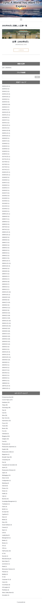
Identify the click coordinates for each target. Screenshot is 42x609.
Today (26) (5, 405)
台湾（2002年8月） (21, 42)
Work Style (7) (5, 561)
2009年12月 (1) (6, 213)
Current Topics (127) (7, 399)
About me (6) (5, 478)
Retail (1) (4, 566)
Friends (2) (5, 527)
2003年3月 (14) (6, 344)
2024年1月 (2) (5, 91)
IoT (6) (3, 553)
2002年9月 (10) (6, 359)
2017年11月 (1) (6, 159)
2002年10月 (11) (6, 357)
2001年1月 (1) (5, 375)
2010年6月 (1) (5, 208)
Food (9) (4, 441)
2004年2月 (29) (6, 315)
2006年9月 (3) (5, 237)
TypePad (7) (5, 514)
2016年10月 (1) (6, 174)
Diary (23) (4, 522)
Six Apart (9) (5, 511)
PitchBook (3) (5, 590)
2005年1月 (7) (5, 289)
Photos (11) (5, 488)
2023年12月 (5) (6, 94)
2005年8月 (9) (5, 271)
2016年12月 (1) (6, 172)
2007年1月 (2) (5, 229)
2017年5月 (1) (5, 164)
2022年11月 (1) (6, 114)
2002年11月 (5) (6, 354)
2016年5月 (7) (5, 187)
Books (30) (5, 428)
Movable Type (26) (7, 457)
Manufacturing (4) (6, 558)
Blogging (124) (6, 436)
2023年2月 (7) (5, 107)
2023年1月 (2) (5, 109)
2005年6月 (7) (5, 276)
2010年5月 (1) (5, 211)
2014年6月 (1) (5, 200)
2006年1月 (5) (5, 258)
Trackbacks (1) (6, 504)
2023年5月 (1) (5, 99)
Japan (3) (4, 472)
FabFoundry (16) (6, 550)
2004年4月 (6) (5, 310)
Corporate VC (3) (6, 579)
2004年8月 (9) (5, 299)
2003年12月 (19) (6, 320)
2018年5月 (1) (5, 151)
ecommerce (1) (6, 563)
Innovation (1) (5, 595)
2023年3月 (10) (6, 104)
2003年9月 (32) (6, 328)
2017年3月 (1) (5, 167)
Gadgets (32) (5, 438)
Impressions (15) (6, 420)
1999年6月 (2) (5, 383)
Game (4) (4, 506)
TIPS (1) (4, 548)
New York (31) (5, 418)
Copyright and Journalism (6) (9, 465)
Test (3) (4, 410)
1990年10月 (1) (6, 388)
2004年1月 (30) (6, 318)
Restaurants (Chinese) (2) (8, 470)
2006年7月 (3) (5, 242)
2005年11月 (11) (6, 263)
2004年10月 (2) (6, 294)
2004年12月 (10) (6, 292)
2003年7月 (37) (6, 333)
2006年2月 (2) (5, 255)
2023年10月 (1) (6, 96)
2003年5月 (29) (6, 339)
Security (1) (5, 556)
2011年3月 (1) (5, 206)
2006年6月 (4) (5, 245)
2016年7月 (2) (5, 182)
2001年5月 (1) (5, 372)
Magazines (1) (5, 454)
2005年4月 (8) (5, 281)
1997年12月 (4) (6, 385)
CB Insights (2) (6, 587)
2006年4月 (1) (5, 250)
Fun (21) (4, 431)
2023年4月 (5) (5, 101)
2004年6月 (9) (5, 305)
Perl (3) (4, 462)
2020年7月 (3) (5, 141)
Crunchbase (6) (6, 584)
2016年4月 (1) (5, 190)
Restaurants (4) (6, 444)
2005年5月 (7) (5, 279)
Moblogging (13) (6, 475)
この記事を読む (21, 50)
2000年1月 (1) (5, 380)
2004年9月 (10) (6, 297)
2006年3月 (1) (5, 253)
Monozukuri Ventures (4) (8, 569)
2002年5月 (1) (5, 365)
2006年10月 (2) (6, 234)
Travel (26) (5, 425)
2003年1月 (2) (5, 349)
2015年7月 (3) (5, 193)
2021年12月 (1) (6, 125)
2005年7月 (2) (5, 273)
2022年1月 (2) (5, 122)
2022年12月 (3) (6, 112)
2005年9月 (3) (5, 268)
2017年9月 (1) (5, 161)
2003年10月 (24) (6, 325)
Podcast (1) (5, 571)
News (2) (4, 517)
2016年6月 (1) (5, 185)
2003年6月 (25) (6, 336)
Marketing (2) (5, 483)
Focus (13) (5, 423)
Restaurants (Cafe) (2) (8, 451)
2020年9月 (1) (5, 138)
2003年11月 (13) (6, 323)
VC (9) (3, 577)
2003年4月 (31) (6, 341)
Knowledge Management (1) (9, 501)
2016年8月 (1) (5, 180)
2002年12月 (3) (6, 352)
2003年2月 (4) (5, 346)
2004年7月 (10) (6, 302)
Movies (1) (4, 543)
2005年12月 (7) (6, 260)
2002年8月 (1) (5, 362)
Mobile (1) (4, 540)
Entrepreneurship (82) (7, 397)
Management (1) (6, 537)
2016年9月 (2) (5, 177)
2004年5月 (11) (6, 307)
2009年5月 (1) (5, 221)
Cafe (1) (4, 496)
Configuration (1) (6, 480)
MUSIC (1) (5, 509)
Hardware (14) (5, 402)
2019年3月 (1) (5, 146)
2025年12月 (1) (6, 86)
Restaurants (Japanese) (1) (9, 446)
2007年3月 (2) (5, 227)
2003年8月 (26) (6, 331)
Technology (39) (6, 407)
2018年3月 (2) (5, 154)
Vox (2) (4, 545)
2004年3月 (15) (6, 312)
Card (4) (4, 412)
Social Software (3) (7, 524)
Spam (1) (4, 530)
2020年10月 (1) (6, 135)
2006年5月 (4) (5, 247)
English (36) (5, 449)
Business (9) (5, 498)
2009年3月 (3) (5, 224)
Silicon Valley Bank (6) (8, 592)
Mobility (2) (5, 574)
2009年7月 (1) (5, 219)
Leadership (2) (6, 535)
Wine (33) (4, 415)
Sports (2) (4, 467)
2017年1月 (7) (5, 169)
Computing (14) (6, 459)
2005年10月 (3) (6, 266)
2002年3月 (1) (5, 367)
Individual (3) (5, 433)
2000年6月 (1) (5, 378)
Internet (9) (5, 485)
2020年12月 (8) (6, 130)
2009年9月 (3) (5, 216)
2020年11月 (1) (6, 133)
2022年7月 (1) (5, 120)
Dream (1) (4, 491)
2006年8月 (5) (5, 240)
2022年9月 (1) (5, 117)
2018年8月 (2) (5, 148)
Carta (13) (4, 582)
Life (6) (4, 532)
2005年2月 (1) (5, 286)
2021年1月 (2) (5, 128)
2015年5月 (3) (5, 195)
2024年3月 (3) (5, 88)
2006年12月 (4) (6, 232)
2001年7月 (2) (5, 370)
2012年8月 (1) (5, 203)
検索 (37, 77)
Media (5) (4, 519)
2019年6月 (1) (5, 143)
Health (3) (4, 493)
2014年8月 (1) (5, 198)
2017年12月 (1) (6, 156)
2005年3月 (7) (5, 284)
